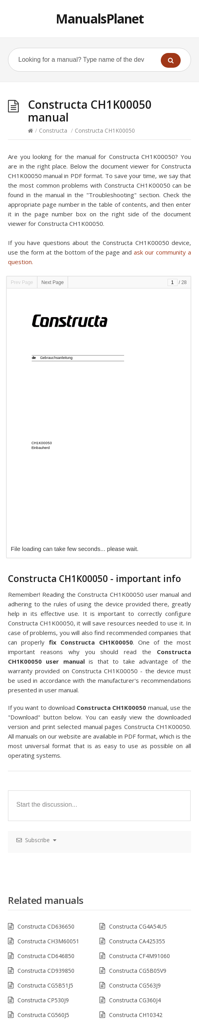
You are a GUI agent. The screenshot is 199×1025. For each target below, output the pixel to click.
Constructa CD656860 (46, 940)
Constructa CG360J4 (135, 748)
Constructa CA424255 (137, 925)
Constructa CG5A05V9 (137, 954)
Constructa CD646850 (46, 704)
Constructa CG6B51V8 (137, 896)
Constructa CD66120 (136, 881)
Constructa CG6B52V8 (46, 807)
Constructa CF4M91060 (139, 704)
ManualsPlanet (100, 18)
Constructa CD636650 (46, 674)
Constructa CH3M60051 (48, 689)
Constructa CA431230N (48, 822)
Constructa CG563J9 (135, 733)
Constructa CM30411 (136, 837)
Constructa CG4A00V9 (137, 807)
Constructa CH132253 (137, 778)
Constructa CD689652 (46, 792)
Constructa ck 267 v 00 (138, 822)
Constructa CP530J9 (43, 748)
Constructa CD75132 (44, 954)
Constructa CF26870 (135, 851)
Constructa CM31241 (45, 837)
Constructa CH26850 (135, 866)
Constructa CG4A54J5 (136, 910)
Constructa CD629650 (46, 910)
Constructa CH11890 (44, 851)
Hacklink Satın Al (21, 1020)
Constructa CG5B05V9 (137, 719)
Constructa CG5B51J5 (45, 733)
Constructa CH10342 (135, 763)
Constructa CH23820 (44, 866)
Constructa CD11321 (136, 792)
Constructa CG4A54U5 (138, 674)
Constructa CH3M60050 (48, 925)
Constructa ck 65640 (44, 881)
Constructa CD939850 (46, 719)
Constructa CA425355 (137, 689)
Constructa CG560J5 (43, 763)
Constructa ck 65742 (44, 896)
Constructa (53, 130)
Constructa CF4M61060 (139, 940)
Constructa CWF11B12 (47, 778)
